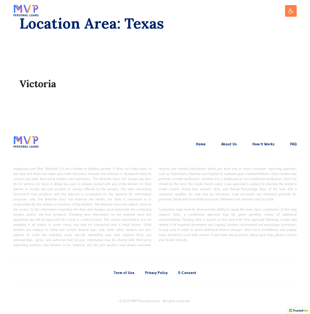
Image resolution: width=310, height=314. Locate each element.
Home (201, 143)
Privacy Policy (156, 272)
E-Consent (187, 272)
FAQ (293, 143)
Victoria (37, 84)
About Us (229, 143)
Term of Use (124, 272)
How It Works (263, 143)
